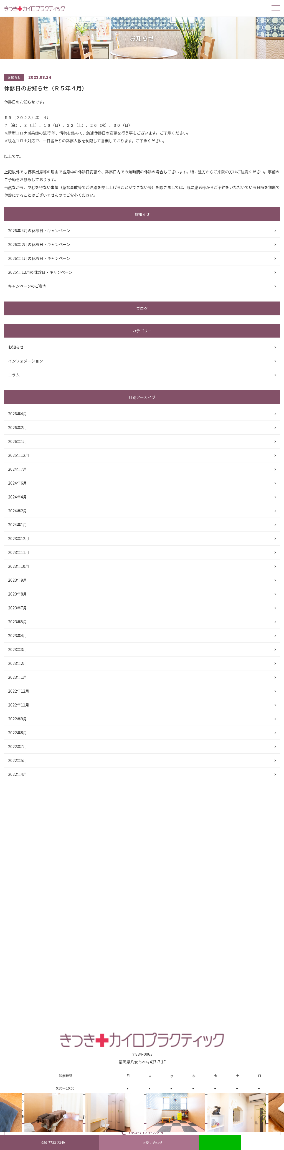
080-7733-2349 (49, 1142)
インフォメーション (25, 361)
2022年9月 (17, 718)
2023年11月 (18, 552)
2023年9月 (17, 580)
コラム (14, 375)
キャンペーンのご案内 (27, 286)
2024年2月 (17, 510)
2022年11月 (18, 705)
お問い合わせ (149, 1142)
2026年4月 (17, 413)
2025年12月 (18, 455)
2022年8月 (17, 732)
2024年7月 (17, 469)
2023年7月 (17, 608)
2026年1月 (17, 441)
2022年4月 (17, 774)
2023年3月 (17, 649)
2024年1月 (17, 524)
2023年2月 (17, 663)
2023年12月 (18, 538)
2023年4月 (17, 635)
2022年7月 (17, 746)
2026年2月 (17, 427)
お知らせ (16, 347)
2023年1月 (17, 677)
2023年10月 (18, 566)
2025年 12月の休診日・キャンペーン (40, 272)
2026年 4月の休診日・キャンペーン (39, 230)
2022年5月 (17, 760)
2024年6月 (17, 483)
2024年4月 (17, 497)
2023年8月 (17, 594)
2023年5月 (17, 621)
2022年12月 (18, 691)
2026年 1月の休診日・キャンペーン (39, 258)
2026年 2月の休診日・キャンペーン (39, 244)
